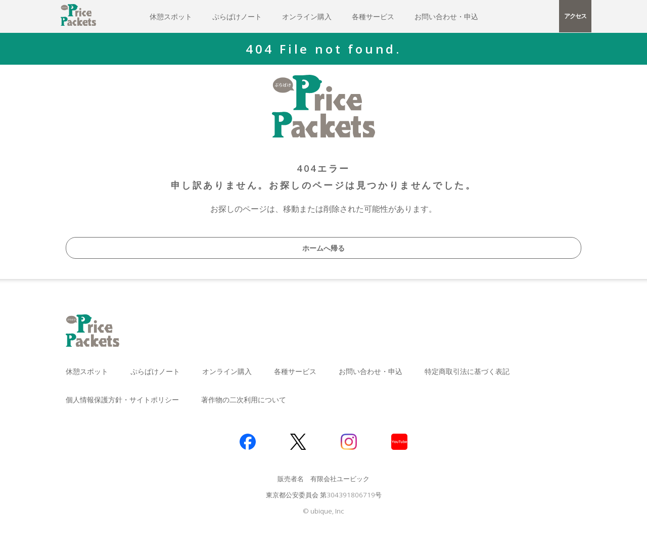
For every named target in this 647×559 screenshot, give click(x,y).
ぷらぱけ (237, 16)
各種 (373, 16)
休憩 (171, 16)
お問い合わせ (446, 16)
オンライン (307, 16)
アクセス (575, 16)
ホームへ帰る (323, 248)
